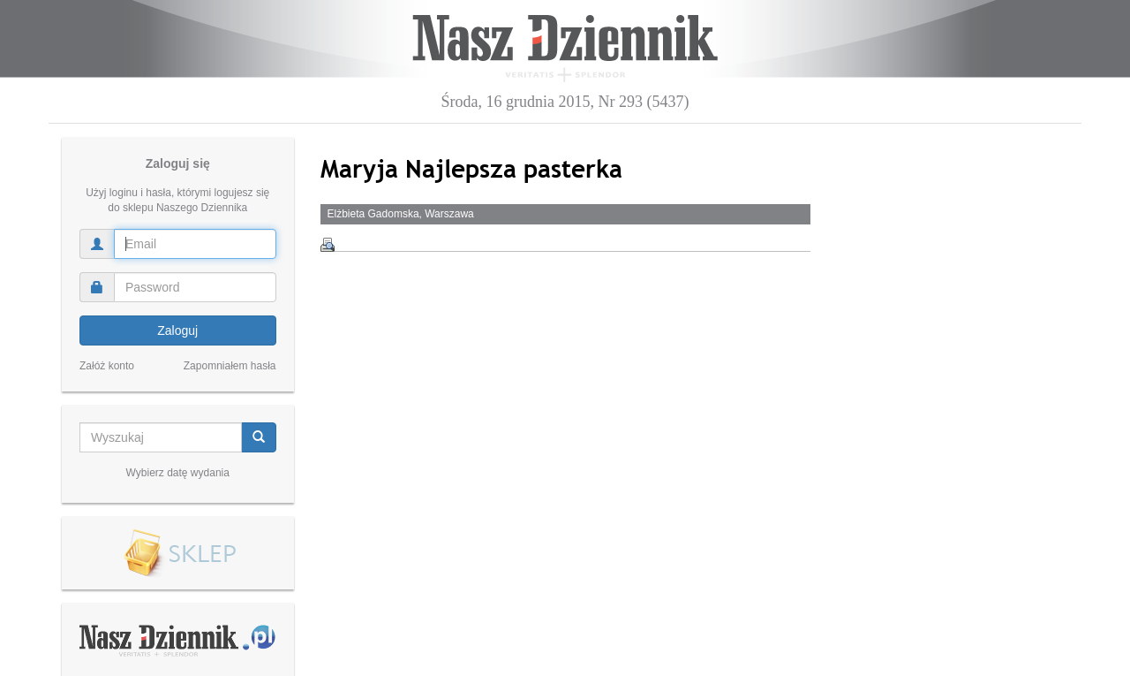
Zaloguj (177, 330)
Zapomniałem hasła (230, 366)
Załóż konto (106, 366)
